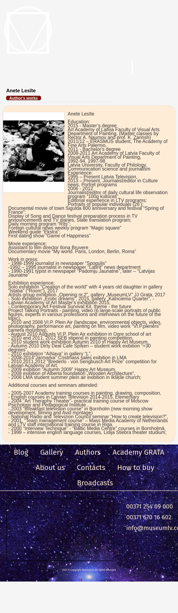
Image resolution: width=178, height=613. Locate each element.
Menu (22, 68)
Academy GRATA (138, 452)
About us (50, 467)
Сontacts (91, 467)
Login (157, 68)
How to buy (135, 467)
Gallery (51, 452)
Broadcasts (95, 482)
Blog (21, 452)
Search (103, 68)
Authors (87, 452)
